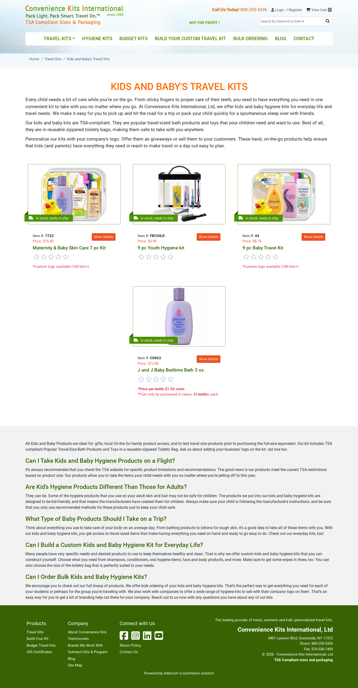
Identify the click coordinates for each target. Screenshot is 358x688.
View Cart (321, 10)
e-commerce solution (196, 673)
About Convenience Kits (87, 632)
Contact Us (129, 652)
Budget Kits (133, 38)
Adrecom (171, 673)
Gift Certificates (39, 652)
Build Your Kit (37, 638)
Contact (304, 38)
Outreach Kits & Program (88, 652)
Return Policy (130, 645)
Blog (280, 38)
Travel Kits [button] (57, 38)
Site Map (75, 665)
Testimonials (78, 638)
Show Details (103, 237)
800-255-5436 (239, 9)
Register (295, 10)
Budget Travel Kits (41, 645)
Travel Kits (35, 632)
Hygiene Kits (97, 38)
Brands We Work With (85, 645)
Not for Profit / (221, 20)
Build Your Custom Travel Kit (190, 38)
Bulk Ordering (250, 38)
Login (277, 10)
